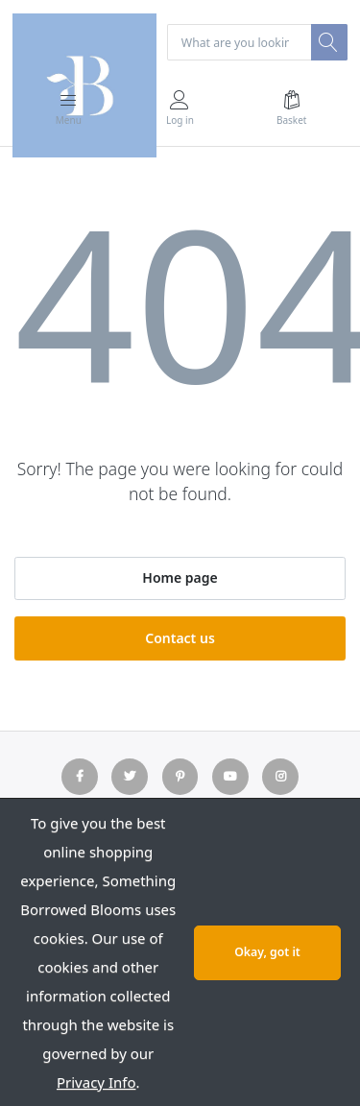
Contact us (180, 638)
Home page (179, 577)
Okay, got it (267, 952)
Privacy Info (96, 1082)
